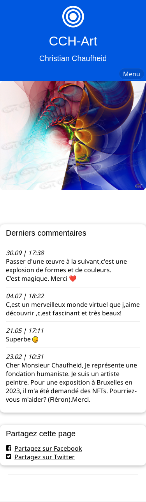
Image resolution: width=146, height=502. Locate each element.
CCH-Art (73, 41)
